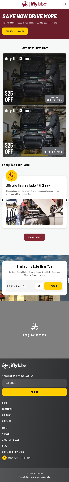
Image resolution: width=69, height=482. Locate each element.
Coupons (6, 415)
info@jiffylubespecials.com (16, 457)
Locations (7, 409)
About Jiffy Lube (10, 439)
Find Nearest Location (15, 31)
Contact (6, 421)
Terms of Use (35, 477)
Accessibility (45, 477)
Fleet (5, 427)
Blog (4, 445)
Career (5, 433)
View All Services (34, 237)
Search (53, 286)
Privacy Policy (24, 477)
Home (4, 402)
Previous (2, 200)
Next (66, 200)
